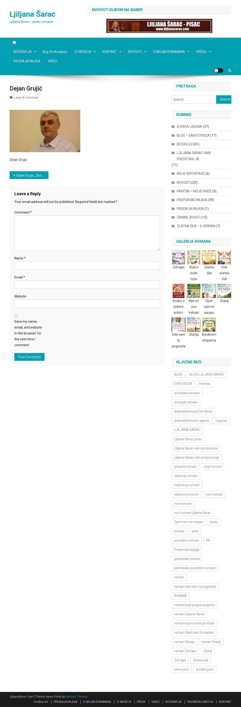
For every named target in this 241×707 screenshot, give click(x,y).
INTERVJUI (185, 144)
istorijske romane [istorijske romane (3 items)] (187, 393)
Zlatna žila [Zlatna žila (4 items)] (200, 660)
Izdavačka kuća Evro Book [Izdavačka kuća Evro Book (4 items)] (193, 411)
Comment (23, 212)
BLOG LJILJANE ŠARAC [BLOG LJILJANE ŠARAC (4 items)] (206, 374)
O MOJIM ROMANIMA (169, 52)
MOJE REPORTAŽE (191, 173)
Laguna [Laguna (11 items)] (221, 420)
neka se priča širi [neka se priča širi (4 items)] (186, 494)
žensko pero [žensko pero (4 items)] (205, 669)
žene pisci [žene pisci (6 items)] (181, 669)
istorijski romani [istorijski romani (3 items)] (185, 402)
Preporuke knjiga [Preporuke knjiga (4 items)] (186, 550)
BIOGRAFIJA (22, 52)
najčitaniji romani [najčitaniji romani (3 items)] (186, 485)
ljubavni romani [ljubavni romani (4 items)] (185, 467)
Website (20, 296)
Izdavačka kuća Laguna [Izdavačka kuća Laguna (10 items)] (191, 420)
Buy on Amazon (55, 52)
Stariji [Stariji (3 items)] (208, 651)
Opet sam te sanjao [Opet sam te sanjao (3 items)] (188, 522)
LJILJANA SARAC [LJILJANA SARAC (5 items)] (187, 430)
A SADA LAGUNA (189, 126)
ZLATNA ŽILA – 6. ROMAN (196, 226)
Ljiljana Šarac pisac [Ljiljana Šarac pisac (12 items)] (188, 439)
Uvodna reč (40, 701)
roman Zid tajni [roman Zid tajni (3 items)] (185, 651)
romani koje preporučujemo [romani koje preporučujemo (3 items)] (194, 605)
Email (19, 277)
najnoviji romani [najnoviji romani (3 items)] (185, 476)
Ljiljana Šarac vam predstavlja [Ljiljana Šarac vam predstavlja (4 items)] (196, 448)
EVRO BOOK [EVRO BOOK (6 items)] (183, 383)
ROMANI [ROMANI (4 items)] (180, 596)
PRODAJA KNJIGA (26, 61)
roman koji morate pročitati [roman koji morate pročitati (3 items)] (194, 623)
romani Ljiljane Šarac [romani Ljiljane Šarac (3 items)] (189, 614)
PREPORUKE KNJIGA (192, 200)
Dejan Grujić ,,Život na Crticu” (32, 175)
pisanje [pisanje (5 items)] (179, 531)
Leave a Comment (26, 97)
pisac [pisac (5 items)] (214, 522)
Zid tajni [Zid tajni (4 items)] (180, 660)
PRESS (201, 52)
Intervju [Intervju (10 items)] (204, 383)
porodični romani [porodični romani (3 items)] (186, 540)
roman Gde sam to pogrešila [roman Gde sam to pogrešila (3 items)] (195, 586)
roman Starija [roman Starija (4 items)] (184, 642)
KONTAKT (109, 52)
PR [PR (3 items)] (208, 540)
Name (20, 258)
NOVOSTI (135, 52)
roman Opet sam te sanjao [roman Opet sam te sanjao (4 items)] (194, 632)
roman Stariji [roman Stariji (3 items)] (211, 642)
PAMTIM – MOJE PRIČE (194, 191)
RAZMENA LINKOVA (200, 701)
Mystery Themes (77, 696)
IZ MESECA (83, 52)
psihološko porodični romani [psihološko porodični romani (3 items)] (195, 568)
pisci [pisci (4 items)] (195, 531)
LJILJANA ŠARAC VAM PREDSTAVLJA (194, 156)
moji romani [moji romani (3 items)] (212, 467)
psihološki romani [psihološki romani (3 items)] (187, 559)
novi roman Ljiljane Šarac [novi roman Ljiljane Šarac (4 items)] (192, 513)
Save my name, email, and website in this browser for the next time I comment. (28, 333)
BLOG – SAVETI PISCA (193, 135)
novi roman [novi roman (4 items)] (214, 494)
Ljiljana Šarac (32, 14)
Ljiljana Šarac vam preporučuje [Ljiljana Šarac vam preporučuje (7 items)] (196, 457)
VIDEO (52, 61)
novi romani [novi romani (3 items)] (183, 503)
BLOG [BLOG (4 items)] (178, 374)
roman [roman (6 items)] (179, 577)
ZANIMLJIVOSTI (189, 217)
